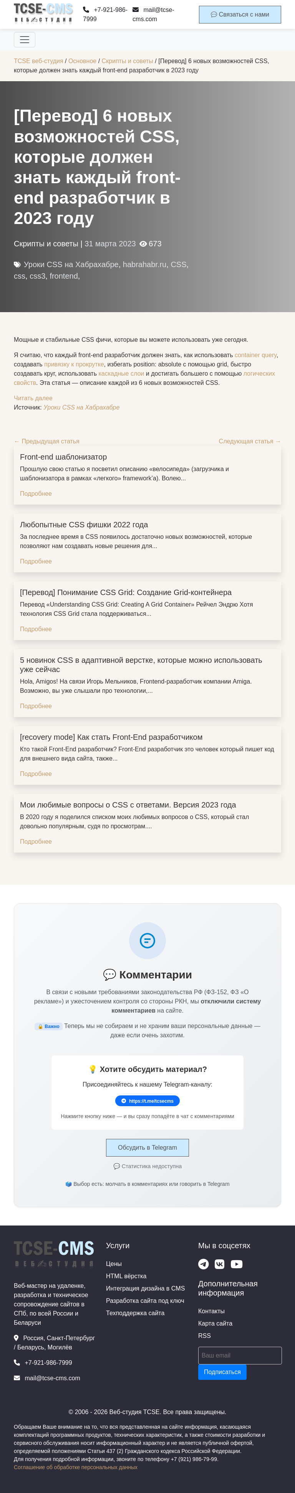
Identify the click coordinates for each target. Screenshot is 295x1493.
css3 (37, 276)
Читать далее (33, 398)
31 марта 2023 (110, 243)
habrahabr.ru (144, 264)
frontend (64, 276)
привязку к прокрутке (74, 364)
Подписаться (222, 1372)
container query (256, 355)
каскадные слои (121, 373)
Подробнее (36, 493)
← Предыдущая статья (47, 441)
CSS (178, 264)
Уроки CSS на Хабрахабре (71, 264)
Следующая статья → (250, 441)
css (19, 276)
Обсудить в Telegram (147, 1147)
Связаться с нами (240, 14)
